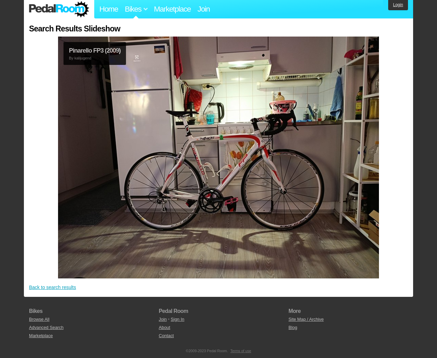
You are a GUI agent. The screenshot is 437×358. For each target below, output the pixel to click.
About (164, 327)
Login (398, 4)
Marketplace (172, 9)
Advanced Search (46, 327)
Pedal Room (59, 9)
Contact (166, 335)
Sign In (177, 319)
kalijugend (82, 58)
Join (204, 9)
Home (108, 9)
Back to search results (52, 287)
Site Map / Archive (306, 319)
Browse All (39, 319)
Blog (292, 327)
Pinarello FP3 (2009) (95, 50)
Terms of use (240, 351)
